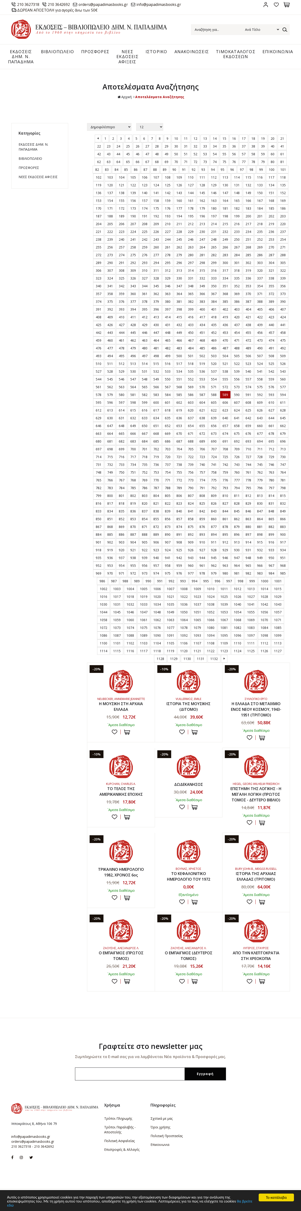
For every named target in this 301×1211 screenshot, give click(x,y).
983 (260, 573)
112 (214, 177)
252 (260, 239)
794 (237, 488)
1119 (170, 651)
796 (260, 488)
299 (214, 263)
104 (121, 177)
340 (98, 286)
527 (98, 371)
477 (110, 348)
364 (179, 294)
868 (110, 527)
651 (156, 426)
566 (156, 387)
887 (133, 534)
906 (156, 542)
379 (156, 302)
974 (156, 573)
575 (260, 387)
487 (225, 348)
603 (191, 402)
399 (191, 309)
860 (214, 519)
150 (260, 193)
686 (167, 441)
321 (271, 270)
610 (271, 402)
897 (248, 534)
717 (133, 457)
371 (260, 294)
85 (126, 170)
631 (121, 418)
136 (98, 193)
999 (252, 581)
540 (248, 371)
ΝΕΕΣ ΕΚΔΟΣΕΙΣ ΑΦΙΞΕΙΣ (127, 56)
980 (225, 573)
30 (176, 146)
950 (271, 558)
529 (121, 371)
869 (121, 527)
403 (237, 309)
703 (167, 449)
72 (195, 162)
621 (202, 410)
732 (110, 465)
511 (110, 364)
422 (260, 317)
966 (260, 566)
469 (214, 340)
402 (225, 309)
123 (144, 185)
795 (248, 488)
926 (191, 550)
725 (225, 457)
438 (248, 325)
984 (271, 573)
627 (271, 410)
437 (237, 325)
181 (225, 208)
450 (191, 333)
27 (147, 146)
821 (156, 503)
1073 (117, 628)
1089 (143, 635)
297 (191, 263)
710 (248, 449)
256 (110, 247)
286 (260, 255)
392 (110, 309)
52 (195, 154)
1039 (224, 604)
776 (225, 480)
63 (109, 162)
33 (205, 146)
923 (156, 550)
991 (160, 581)
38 (253, 146)
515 (156, 364)
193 (167, 216)
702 (156, 449)
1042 (264, 604)
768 (133, 480)
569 (191, 387)
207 (133, 224)
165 (237, 201)
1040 (237, 604)
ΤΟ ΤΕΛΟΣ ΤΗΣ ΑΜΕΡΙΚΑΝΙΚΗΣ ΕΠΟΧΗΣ (121, 791)
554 (214, 379)
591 (248, 395)
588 (214, 395)
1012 (237, 589)
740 (202, 465)
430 (156, 325)
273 (110, 255)
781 (283, 480)
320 (260, 270)
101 (283, 170)
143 (179, 193)
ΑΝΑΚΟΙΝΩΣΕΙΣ (191, 51)
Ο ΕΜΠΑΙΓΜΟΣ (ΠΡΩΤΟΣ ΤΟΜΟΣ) (121, 956)
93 (203, 170)
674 (225, 434)
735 (144, 465)
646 (98, 426)
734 (133, 465)
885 (110, 534)
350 (214, 286)
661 (271, 426)
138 (121, 193)
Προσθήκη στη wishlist (115, 732)
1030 (103, 604)
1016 (103, 597)
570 (202, 387)
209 (156, 224)
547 (133, 379)
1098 (264, 635)
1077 (170, 628)
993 (183, 581)
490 (260, 348)
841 (191, 511)
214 (214, 224)
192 (156, 216)
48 (157, 154)
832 (283, 503)
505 (237, 356)
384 (214, 302)
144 (191, 193)
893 (202, 534)
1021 (170, 597)
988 (125, 581)
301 (237, 263)
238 (98, 239)
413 (156, 317)
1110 (237, 643)
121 (121, 185)
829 (248, 503)
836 (133, 511)
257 (121, 247)
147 (225, 193)
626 (260, 410)
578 (98, 395)
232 (225, 232)
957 (156, 566)
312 (167, 270)
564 (133, 387)
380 (167, 302)
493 (98, 356)
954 (121, 566)
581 (133, 395)
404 (248, 309)
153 (98, 201)
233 (237, 232)
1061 (143, 620)
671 (191, 434)
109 (179, 177)
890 (167, 534)
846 (248, 511)
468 (202, 340)
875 (191, 527)
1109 (224, 643)
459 (98, 340)
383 (202, 302)
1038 (210, 604)
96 (232, 170)
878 (225, 527)
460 (110, 340)
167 (260, 201)
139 (133, 193)
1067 (224, 620)
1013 (251, 589)
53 (205, 154)
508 (271, 356)
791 (202, 488)
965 (248, 566)
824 (191, 503)
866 (283, 519)
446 (144, 333)
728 (260, 457)
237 (283, 232)
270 (271, 247)
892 (191, 534)
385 (225, 302)
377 (133, 302)
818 (121, 503)
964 (237, 566)
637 (191, 418)
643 (260, 418)
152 (283, 193)
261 (167, 247)
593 (271, 395)
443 (110, 333)
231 (214, 232)
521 (225, 364)
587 (202, 395)
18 (253, 138)
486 (214, 348)
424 (283, 317)
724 (214, 457)
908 (179, 542)
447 (156, 333)
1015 (277, 589)
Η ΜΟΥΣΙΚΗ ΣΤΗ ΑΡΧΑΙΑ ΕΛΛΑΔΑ (121, 706)
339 (283, 278)
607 (237, 402)
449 (179, 333)
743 (237, 465)
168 (271, 201)
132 (248, 185)
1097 (251, 635)
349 (202, 286)
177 (179, 208)
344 (144, 286)
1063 (170, 620)
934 (283, 550)
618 (167, 410)
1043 (277, 604)
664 (110, 434)
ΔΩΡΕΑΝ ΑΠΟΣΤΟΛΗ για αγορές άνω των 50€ (57, 10)
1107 (197, 643)
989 (137, 581)
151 (271, 193)
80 (272, 162)
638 (202, 418)
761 (248, 472)
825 (202, 503)
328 (156, 278)
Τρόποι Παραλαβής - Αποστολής (120, 1130)
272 (98, 255)
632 (133, 418)
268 (248, 247)
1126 (264, 651)
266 (225, 247)
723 (202, 457)
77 (244, 162)
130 (225, 185)
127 (191, 185)
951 (283, 558)
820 (144, 503)
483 (179, 348)
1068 (237, 620)
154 (110, 201)
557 (248, 379)
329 (167, 278)
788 (167, 488)
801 (121, 496)
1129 (174, 659)
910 (202, 542)
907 (167, 542)
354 (260, 286)
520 (214, 364)
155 (121, 201)
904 (133, 542)
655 (202, 426)
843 (214, 511)
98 (251, 170)
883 (283, 527)
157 (144, 201)
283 (225, 255)
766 (110, 480)
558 (260, 379)
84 (116, 170)
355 (271, 286)
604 (202, 402)
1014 (264, 589)
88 (155, 170)
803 (144, 496)
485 (202, 348)
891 (179, 534)
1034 (157, 604)
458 (283, 333)
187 (98, 216)
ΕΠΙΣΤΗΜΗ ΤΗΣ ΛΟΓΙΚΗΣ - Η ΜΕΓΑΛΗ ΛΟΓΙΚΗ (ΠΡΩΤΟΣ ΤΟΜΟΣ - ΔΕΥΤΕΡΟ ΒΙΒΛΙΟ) (255, 794)
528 (110, 371)
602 (179, 402)
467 (191, 340)
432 (179, 325)
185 (271, 208)
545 (110, 379)
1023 (197, 597)
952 (98, 566)
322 (283, 270)
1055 (251, 612)
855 (156, 519)
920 (121, 550)
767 (121, 480)
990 (148, 581)
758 (214, 472)
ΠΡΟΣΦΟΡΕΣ (95, 51)
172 (121, 208)
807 (191, 496)
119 (98, 185)
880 (248, 527)
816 (98, 503)
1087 (117, 635)
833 (98, 511)
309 (133, 270)
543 (283, 371)
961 (202, 566)
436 (225, 325)
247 (202, 239)
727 (248, 457)
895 (225, 534)
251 (248, 239)
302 (248, 263)
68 (157, 162)
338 (271, 278)
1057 (277, 612)
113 (225, 177)
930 (237, 550)
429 (144, 325)
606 (225, 402)
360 (133, 294)
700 (133, 449)
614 (121, 410)
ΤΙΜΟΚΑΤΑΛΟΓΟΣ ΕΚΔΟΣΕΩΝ (235, 54)
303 (260, 263)
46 (137, 154)
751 (133, 472)
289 (98, 263)
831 (271, 503)
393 (121, 309)
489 (248, 348)
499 (167, 356)
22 (99, 146)
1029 (277, 597)
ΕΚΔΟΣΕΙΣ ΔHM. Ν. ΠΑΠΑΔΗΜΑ (21, 56)
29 (166, 146)
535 (191, 371)
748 (98, 472)
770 (156, 480)
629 (98, 418)
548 (144, 379)
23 (109, 146)
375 (110, 302)
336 (248, 278)
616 (144, 410)
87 (145, 170)
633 (144, 418)
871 (144, 527)
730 (283, 457)
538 (225, 371)
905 (144, 542)
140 (144, 193)
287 (271, 255)
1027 (251, 597)
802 (133, 496)
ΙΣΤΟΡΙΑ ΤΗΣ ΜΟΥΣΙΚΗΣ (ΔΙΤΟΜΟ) (188, 706)
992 (171, 581)
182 (237, 208)
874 (179, 527)
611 (283, 402)
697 (98, 449)
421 (248, 317)
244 (167, 239)
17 (244, 138)
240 (121, 239)
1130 (187, 659)
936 (110, 558)
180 (214, 208)
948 (248, 558)
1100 (103, 643)
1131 (200, 659)
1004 (130, 589)
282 (214, 255)
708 (225, 449)
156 (133, 201)
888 (144, 534)
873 (167, 527)
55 (224, 154)
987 (114, 581)
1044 (103, 612)
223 (121, 232)
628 (283, 410)
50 (176, 154)
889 (156, 534)
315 (202, 270)
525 (271, 364)
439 (260, 325)
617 (156, 410)
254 (283, 239)
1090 (157, 635)
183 (248, 208)
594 (283, 395)
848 (271, 511)
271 (283, 247)
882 (271, 527)
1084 (264, 628)
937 (121, 558)
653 (179, 426)
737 (167, 465)
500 (179, 356)
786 (144, 488)
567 (167, 387)
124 (156, 185)
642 (248, 418)
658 (237, 426)
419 (225, 317)
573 (237, 387)
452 (214, 333)
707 (214, 449)
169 (283, 201)
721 (179, 457)
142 (167, 193)
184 (260, 208)
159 (167, 201)
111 (202, 177)
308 (121, 270)
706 (202, 449)
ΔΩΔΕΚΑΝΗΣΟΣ (188, 784)
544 (98, 379)
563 (121, 387)
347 (179, 286)
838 (156, 511)
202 (271, 216)
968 (283, 566)
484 (191, 348)
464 (156, 340)
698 (110, 449)
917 (283, 542)
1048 (157, 612)
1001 (278, 581)
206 (121, 224)
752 (144, 472)
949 (260, 558)
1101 (117, 643)
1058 (103, 620)
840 (179, 511)
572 (225, 387)
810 (225, 496)
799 (98, 496)
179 (202, 208)
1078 (184, 628)
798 (283, 488)
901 (98, 542)
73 (205, 162)
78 (253, 162)
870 (133, 527)
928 (214, 550)
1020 (157, 597)
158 (156, 201)
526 (283, 364)
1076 (157, 628)
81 (282, 162)
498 (156, 356)
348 (191, 286)
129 (214, 185)
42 (99, 154)
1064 (184, 620)
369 (237, 294)
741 (214, 465)
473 (260, 340)
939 (144, 558)
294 (156, 263)
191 (144, 216)
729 (271, 457)
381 (179, 302)
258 (133, 247)
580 (121, 395)
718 (144, 457)
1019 (143, 597)
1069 (251, 620)
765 (98, 480)
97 (242, 170)
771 (167, 480)
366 (202, 294)
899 (271, 534)
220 (283, 224)
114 (237, 177)
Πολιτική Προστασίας (166, 1136)
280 (191, 255)
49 (166, 154)
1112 (264, 643)
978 (202, 573)
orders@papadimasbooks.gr (104, 4)
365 (191, 294)
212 (191, 224)
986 (102, 581)
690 (214, 441)
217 (248, 224)
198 (225, 216)
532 (156, 371)
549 (156, 379)
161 (191, 201)
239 (110, 239)
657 (225, 426)
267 (237, 247)
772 (179, 480)
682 (121, 441)
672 (202, 434)
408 (98, 317)
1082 (237, 628)
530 (133, 371)
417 (202, 317)
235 (260, 232)
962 (214, 566)
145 (202, 193)
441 (283, 325)
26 (137, 146)
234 (248, 232)
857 (179, 519)
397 (167, 309)
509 (283, 356)
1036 (184, 604)
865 (271, 519)
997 (229, 581)
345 (156, 286)
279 (179, 255)
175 (156, 208)
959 (179, 566)
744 (248, 465)
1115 (117, 651)
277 (156, 255)
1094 (210, 635)
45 (128, 154)
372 (271, 294)
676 (248, 434)
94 (213, 170)
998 (240, 581)
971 (121, 573)
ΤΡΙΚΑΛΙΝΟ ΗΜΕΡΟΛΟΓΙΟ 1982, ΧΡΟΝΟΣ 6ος (121, 872)
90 (174, 170)
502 (202, 356)
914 (248, 542)
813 (260, 496)
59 (263, 154)
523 (248, 364)
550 (167, 379)
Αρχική (125, 97)
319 (248, 270)
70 (176, 162)
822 (167, 503)
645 (283, 418)
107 (156, 177)
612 (98, 410)
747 (283, 465)
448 (167, 333)
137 (110, 193)
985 (283, 573)
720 (167, 457)
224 (133, 232)
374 (98, 302)
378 (144, 302)
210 (167, 224)
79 (263, 162)
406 (271, 309)
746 (271, 465)
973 (144, 573)
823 (179, 503)
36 (234, 146)
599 (144, 402)
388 (260, 302)
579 (110, 395)
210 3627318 (28, 4)
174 (144, 208)
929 (225, 550)
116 (260, 177)
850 (98, 519)
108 (167, 177)
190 (133, 216)
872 (156, 527)
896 (237, 534)
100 (271, 170)
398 (179, 309)
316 (214, 270)
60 (272, 154)
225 (144, 232)
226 (156, 232)
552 (191, 379)
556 (237, 379)
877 (214, 527)
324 (110, 278)
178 (191, 208)
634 (156, 418)
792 (214, 488)
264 (202, 247)
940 (156, 558)
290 (110, 263)
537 (214, 371)
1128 (160, 659)
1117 (143, 651)
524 (260, 364)
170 (98, 208)
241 (133, 239)
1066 (210, 620)
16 (234, 138)
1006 (157, 589)
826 (214, 503)
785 (133, 488)
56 (234, 154)
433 (191, 325)
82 (97, 170)
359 (121, 294)
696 (283, 441)
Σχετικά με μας (161, 1118)
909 (191, 542)
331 (191, 278)
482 (167, 348)
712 (271, 449)
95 (222, 170)
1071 (277, 620)
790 (191, 488)
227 (167, 232)
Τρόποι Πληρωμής (118, 1118)
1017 (117, 597)
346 (167, 286)
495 (121, 356)
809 (214, 496)
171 (110, 208)
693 (248, 441)
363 (167, 294)
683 (133, 441)
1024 (210, 597)
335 (237, 278)
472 (248, 340)
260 (156, 247)
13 (205, 138)
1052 (210, 612)
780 (271, 480)
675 (237, 434)
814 (271, 496)
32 (195, 146)
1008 (184, 589)
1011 (224, 589)
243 (156, 239)
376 (121, 302)
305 (283, 263)
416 (191, 317)
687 (179, 441)
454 (237, 333)
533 (167, 371)
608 (248, 402)
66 (137, 162)
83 (107, 170)
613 (110, 410)
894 (214, 534)
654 (191, 426)
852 (121, 519)
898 (260, 534)
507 (260, 356)
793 (225, 488)
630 (110, 418)
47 (147, 154)
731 (98, 465)
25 (128, 146)
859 (202, 519)
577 (283, 387)
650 (144, 426)
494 (110, 356)
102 (98, 177)
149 (248, 193)
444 (121, 333)
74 (215, 162)
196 (202, 216)
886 (121, 534)
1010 (210, 589)
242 (144, 239)
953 (110, 566)
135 (283, 185)
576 (271, 387)
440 (271, 325)
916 (271, 542)
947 (237, 558)
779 (260, 480)
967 (271, 566)
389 (271, 302)
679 (283, 434)
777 (237, 480)
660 (260, 426)
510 (98, 364)
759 (225, 472)
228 (179, 232)
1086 (103, 635)
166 (248, 201)
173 (133, 208)
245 (179, 239)
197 (214, 216)
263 (191, 247)
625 (248, 410)
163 (214, 201)
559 (271, 379)
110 (191, 177)
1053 (224, 612)
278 (167, 255)
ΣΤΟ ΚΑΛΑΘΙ (127, 732)
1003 (117, 589)
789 (179, 488)
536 (202, 371)
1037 (197, 604)
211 (179, 224)
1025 (224, 597)
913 (237, 542)
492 (283, 348)
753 (156, 472)
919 (110, 550)
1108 (210, 643)
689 (202, 441)
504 (225, 356)
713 (283, 449)
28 (157, 146)
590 (237, 395)
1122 (210, 651)
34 (215, 146)
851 (110, 519)
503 (214, 356)
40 (272, 146)
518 (191, 364)
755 (179, 472)
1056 (264, 612)
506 (248, 356)
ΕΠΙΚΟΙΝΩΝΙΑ (277, 51)
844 (225, 511)
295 (167, 263)
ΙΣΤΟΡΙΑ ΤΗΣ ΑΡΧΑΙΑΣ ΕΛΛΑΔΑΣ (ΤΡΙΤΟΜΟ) (256, 876)
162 (202, 201)
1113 (277, 643)
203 (283, 216)
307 (110, 270)
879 (237, 527)
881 (260, 527)
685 (156, 441)
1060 (130, 620)
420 (237, 317)
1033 (143, 604)
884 (98, 534)
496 (133, 356)
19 (263, 138)
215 (225, 224)
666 (133, 434)
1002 (103, 589)
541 (260, 371)
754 (167, 472)
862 (237, 519)
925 (179, 550)
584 (167, 395)
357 (98, 294)
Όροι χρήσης (160, 1127)
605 (214, 402)
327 (144, 278)
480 (144, 348)
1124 (237, 651)
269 (260, 247)
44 (118, 154)
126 (179, 185)
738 (179, 465)
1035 (170, 604)
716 (121, 457)
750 (121, 472)
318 (237, 270)
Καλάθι (287, 5)
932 (260, 550)
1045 (117, 612)
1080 (210, 628)
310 (144, 270)
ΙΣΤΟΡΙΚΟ (156, 51)
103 (110, 177)
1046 (130, 612)
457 (271, 333)
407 (283, 309)
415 (179, 317)
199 (237, 216)
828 (237, 503)
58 (253, 154)
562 (110, 387)
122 (133, 185)
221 (98, 232)
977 (191, 573)
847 (260, 511)
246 (191, 239)
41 (282, 146)
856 (167, 519)
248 (214, 239)
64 (118, 162)
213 (202, 224)
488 (237, 348)
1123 (224, 651)
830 (260, 503)
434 (202, 325)
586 (191, 395)
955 (133, 566)
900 (283, 534)
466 (179, 340)
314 (191, 270)
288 (283, 255)
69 (166, 162)
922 (144, 550)
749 (110, 472)
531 (144, 371)
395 (144, 309)
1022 (184, 597)
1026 (237, 597)
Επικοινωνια (159, 1145)
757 (202, 472)
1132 (214, 659)
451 (202, 333)
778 (248, 480)
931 (248, 550)
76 (234, 162)
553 (202, 379)
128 (202, 185)
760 (237, 472)
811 (237, 496)
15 (224, 138)
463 (144, 340)
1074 (130, 628)
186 (283, 208)
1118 (157, 651)
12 (195, 138)
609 (260, 402)
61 (282, 154)
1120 (184, 651)
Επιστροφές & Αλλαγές (121, 1149)
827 (225, 503)
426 (110, 325)
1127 (277, 651)
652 (167, 426)
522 (237, 364)
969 (98, 573)
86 (136, 170)
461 (121, 340)
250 (237, 239)
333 (214, 278)
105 (133, 177)
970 (110, 573)
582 (144, 395)
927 (202, 550)
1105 (170, 643)
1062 (157, 620)
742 (225, 465)
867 (98, 527)
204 (98, 224)
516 (167, 364)
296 (179, 263)
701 (144, 449)
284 (237, 255)
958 (167, 566)
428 (133, 325)
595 (98, 402)
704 (179, 449)
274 (121, 255)
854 (144, 519)
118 (283, 177)
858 (191, 519)
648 (121, 426)
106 (144, 177)
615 (133, 410)
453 (225, 333)
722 (191, 457)
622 (214, 410)
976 (179, 573)
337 (260, 278)
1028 (264, 597)
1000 (264, 581)
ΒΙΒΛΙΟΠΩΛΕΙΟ (57, 51)
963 (225, 566)
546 (121, 379)
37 (244, 146)
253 (271, 239)
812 (248, 496)
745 (260, 465)
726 (237, 457)
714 (98, 457)
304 (271, 263)
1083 (251, 628)
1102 (130, 643)
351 (225, 286)
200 (248, 216)
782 (98, 488)
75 (224, 162)
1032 (130, 604)
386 (237, 302)
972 (133, 573)
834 (110, 511)
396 (156, 309)
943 (191, 558)
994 (194, 581)
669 (167, 434)
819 (133, 503)
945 (214, 558)
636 (179, 418)
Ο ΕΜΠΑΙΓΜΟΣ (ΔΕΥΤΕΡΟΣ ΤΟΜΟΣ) (188, 956)
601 (167, 402)
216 (237, 224)
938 (133, 558)
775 (214, 480)
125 (167, 185)
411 (133, 317)
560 (283, 379)
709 (237, 449)
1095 (224, 635)
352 (237, 286)
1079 (197, 628)
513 (133, 364)
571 (214, 387)
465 (167, 340)
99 (261, 170)
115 (248, 177)
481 (156, 348)
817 (110, 503)
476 (98, 348)
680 (98, 441)
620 (191, 410)
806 (179, 496)
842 (202, 511)
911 (214, 542)
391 (98, 309)
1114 (103, 651)
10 (176, 138)
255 (98, 247)
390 (283, 302)
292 (133, 263)
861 (225, 519)
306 (98, 270)
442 (98, 333)
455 (248, 333)
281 (202, 255)
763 (271, 472)
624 (237, 410)
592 (260, 395)
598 (133, 402)
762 (260, 472)
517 (179, 364)
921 (133, 550)
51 (186, 154)
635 (167, 418)
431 (167, 325)
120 (110, 185)
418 (214, 317)
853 (133, 519)
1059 (117, 620)
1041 (251, 604)
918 (98, 550)
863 (248, 519)
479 (133, 348)
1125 (251, 651)
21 (282, 138)
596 (110, 402)
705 (191, 449)
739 (191, 465)
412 (144, 317)
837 (144, 511)
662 (283, 426)
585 (179, 395)
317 (225, 270)
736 (156, 465)
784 (121, 488)
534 (179, 371)
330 (179, 278)
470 (225, 340)
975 (167, 573)
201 (260, 216)
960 (191, 566)
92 (193, 170)
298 (202, 263)
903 (121, 542)
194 (179, 216)
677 (260, 434)
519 (202, 364)
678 (271, 434)
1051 (197, 612)
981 (237, 573)
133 (260, 185)
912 (225, 542)
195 (191, 216)
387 (248, 302)
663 (98, 434)
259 (144, 247)
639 (214, 418)
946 (225, 558)
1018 (130, 597)
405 (260, 309)
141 (156, 193)
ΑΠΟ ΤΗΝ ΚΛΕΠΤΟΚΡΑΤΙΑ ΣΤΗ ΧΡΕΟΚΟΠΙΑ (256, 956)
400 (202, 309)
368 (225, 294)
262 (179, 247)
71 (186, 162)
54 (215, 154)
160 (179, 201)
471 (237, 340)
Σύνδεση (266, 5)
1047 (143, 612)
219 (271, 224)
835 (121, 511)
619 (179, 410)
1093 (197, 635)
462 (133, 340)
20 (272, 138)
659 (248, 426)
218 (260, 224)
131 (237, 185)
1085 (277, 628)
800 (110, 496)
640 (225, 418)
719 (156, 457)
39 (263, 146)
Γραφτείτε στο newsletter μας (150, 1046)
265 (214, 247)
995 (206, 581)
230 (202, 232)
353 (248, 286)
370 (248, 294)
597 (121, 402)
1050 (184, 612)
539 (237, 371)
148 (237, 193)
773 (191, 480)
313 (179, 270)
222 (110, 232)
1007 (170, 589)
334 (225, 278)
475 (283, 340)
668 (156, 434)
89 (164, 170)
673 (214, 434)
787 (156, 488)
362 (156, 294)
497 (144, 356)
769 (144, 480)
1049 (170, 612)
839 (167, 511)
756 (191, 472)
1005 (143, 589)
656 (214, 426)
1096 (237, 635)
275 (133, 255)
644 (271, 418)
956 (144, 566)
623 (225, 410)
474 (271, 340)
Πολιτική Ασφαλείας (119, 1141)
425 (98, 325)
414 (167, 317)
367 (214, 294)
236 (271, 232)
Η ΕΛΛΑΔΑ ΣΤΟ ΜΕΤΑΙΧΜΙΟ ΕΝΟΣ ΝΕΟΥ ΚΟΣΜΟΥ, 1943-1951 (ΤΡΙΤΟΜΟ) (256, 709)
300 (225, 263)
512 (121, 364)
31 (186, 146)
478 (121, 348)
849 (283, 511)
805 (167, 496)
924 (167, 550)
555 (225, 379)
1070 (264, 620)
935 (98, 558)
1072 (103, 628)
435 (214, 325)
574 (248, 387)
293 (144, 263)
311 (156, 270)
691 (225, 441)
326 (133, 278)
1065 (197, 620)
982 (248, 573)
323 (98, 278)
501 (191, 356)
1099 (277, 635)
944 (202, 558)
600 (156, 402)
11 (186, 138)
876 (202, 527)
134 (271, 185)
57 (244, 154)
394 (133, 309)
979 (214, 573)
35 (224, 146)
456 (260, 333)
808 (202, 496)
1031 (117, 604)
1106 (184, 643)
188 (110, 216)
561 (98, 387)
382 (191, 302)
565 (144, 387)
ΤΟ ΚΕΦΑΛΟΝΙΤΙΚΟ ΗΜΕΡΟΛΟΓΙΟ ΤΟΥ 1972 (188, 876)
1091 (170, 635)
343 (133, 286)
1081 (224, 628)
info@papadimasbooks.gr (160, 4)
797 (271, 488)
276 (144, 255)
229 (191, 232)
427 (121, 325)
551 (179, 379)
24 (118, 146)
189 (121, 216)
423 (271, 317)
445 (133, 333)
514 (144, 364)
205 (110, 224)
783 (110, 488)
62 (99, 162)
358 (110, 294)
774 (202, 480)
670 (179, 434)
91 (184, 170)
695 (271, 441)
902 (110, 542)
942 (179, 558)
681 (110, 441)
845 (237, 511)
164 (225, 201)
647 (110, 426)
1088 (130, 635)
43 (109, 154)
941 (167, 558)
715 (110, 457)
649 (133, 426)
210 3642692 (59, 4)
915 (260, 542)
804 (156, 496)
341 (110, 286)
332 (202, 278)
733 (121, 465)
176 (167, 208)
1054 (237, 612)
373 (283, 294)
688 (191, 441)
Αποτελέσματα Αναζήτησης (159, 97)
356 (283, 286)
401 (214, 309)
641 (237, 418)
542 (271, 371)
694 (260, 441)
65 (128, 162)
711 (260, 449)
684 (144, 441)
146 (214, 193)
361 (144, 294)
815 (283, 496)
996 (217, 581)
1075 (143, 628)
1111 (251, 643)
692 (237, 441)
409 (110, 317)
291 (121, 263)
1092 (184, 635)
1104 (157, 643)
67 (147, 162)
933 (271, 550)
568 (179, 387)
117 (271, 177)
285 (248, 255)
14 (215, 138)
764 (283, 472)
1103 (143, 643)
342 (121, 286)
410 (121, 317)
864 (260, 519)
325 (121, 278)
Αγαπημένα (276, 5)
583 (156, 395)
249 (225, 239)
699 (121, 449)
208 (144, 224)
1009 (197, 589)
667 (144, 434)
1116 (130, 651)
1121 (197, 651)
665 (121, 434)
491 (271, 348)
